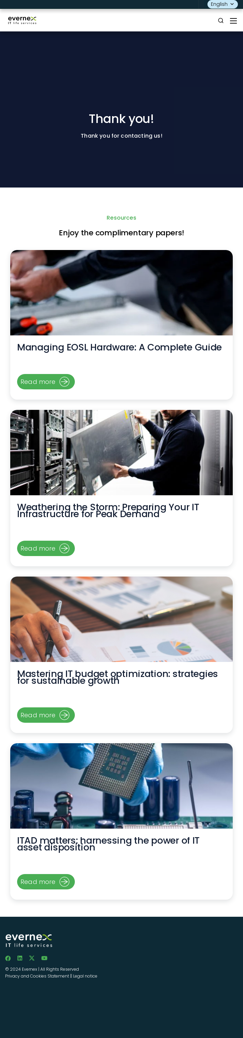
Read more (38, 381)
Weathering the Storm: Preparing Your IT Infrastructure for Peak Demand (108, 510)
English (222, 4)
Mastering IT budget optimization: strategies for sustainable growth (117, 677)
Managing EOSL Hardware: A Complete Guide (119, 347)
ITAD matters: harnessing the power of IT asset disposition (108, 844)
